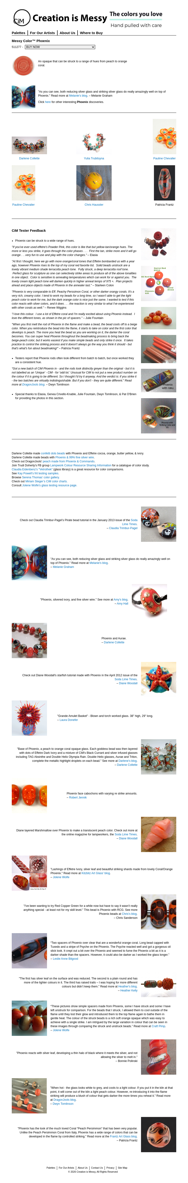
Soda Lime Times (126, 679)
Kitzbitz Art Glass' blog (96, 873)
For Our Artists (42, 33)
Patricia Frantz (164, 204)
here (48, 102)
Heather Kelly (128, 990)
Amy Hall (122, 603)
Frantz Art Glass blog (123, 1136)
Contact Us (97, 1168)
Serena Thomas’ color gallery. (41, 477)
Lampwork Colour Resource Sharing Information (80, 465)
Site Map (122, 1168)
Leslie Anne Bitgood (65, 958)
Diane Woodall (128, 683)
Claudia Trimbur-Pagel (123, 528)
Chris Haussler (94, 204)
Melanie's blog (78, 95)
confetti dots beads (53, 453)
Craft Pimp (158, 1026)
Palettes (18, 33)
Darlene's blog (127, 760)
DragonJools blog (33, 384)
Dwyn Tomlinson (63, 1103)
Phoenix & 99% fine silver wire (74, 457)
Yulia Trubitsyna (94, 158)
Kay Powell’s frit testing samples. (38, 473)
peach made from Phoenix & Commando (68, 461)
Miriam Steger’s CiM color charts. (46, 481)
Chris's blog (129, 914)
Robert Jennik (78, 797)
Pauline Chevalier (164, 158)
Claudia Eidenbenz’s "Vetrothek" (32, 469)
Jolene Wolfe (61, 877)
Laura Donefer (69, 720)
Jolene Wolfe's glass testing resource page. (49, 485)
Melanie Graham (63, 567)
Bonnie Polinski (127, 1061)
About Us (67, 33)
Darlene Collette (29, 158)
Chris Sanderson (126, 918)
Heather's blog (127, 986)
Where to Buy (91, 33)
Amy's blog (120, 599)
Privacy (110, 1168)
